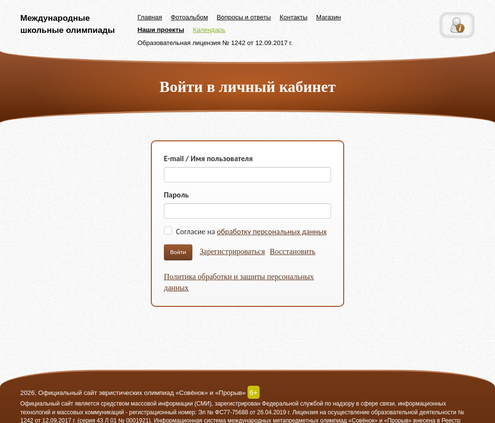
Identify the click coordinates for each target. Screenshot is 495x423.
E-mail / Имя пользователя (208, 158)
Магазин (328, 17)
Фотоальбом (189, 17)
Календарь (209, 29)
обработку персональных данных (272, 231)
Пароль (176, 194)
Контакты (293, 17)
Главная (150, 17)
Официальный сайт (46, 403)
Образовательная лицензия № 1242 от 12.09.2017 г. (215, 42)
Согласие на (251, 231)
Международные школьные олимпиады (67, 24)
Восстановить (293, 251)
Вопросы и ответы (244, 17)
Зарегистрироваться (232, 251)
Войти (178, 252)
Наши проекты (161, 29)
